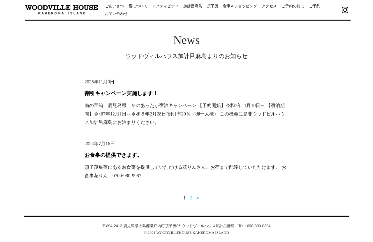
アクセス (269, 6)
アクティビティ (165, 6)
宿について (138, 6)
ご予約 (314, 6)
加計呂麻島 (192, 6)
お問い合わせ (116, 13)
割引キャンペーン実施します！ (121, 93)
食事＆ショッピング (240, 6)
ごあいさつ (114, 6)
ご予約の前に (292, 6)
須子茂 (212, 6)
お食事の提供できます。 (113, 155)
